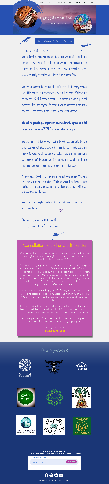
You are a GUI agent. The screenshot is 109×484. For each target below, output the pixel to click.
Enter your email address (39, 457)
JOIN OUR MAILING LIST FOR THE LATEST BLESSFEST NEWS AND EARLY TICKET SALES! (54, 452)
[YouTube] (56, 475)
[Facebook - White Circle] (46, 475)
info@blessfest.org (77, 268)
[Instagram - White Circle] (51, 475)
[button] (43, 2)
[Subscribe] (71, 461)
